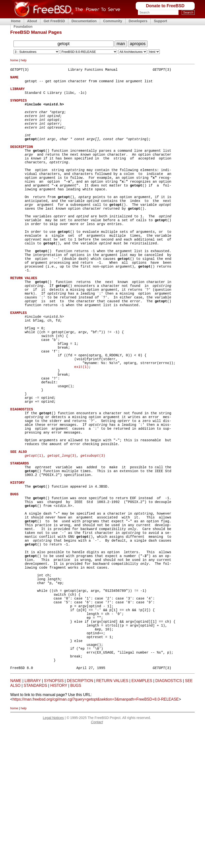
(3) (61, 528)
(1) (34, 528)
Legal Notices (53, 831)
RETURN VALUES (112, 794)
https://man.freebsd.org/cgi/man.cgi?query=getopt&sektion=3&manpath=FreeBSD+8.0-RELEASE (96, 812)
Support (160, 21)
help (24, 60)
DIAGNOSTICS (168, 794)
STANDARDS (35, 798)
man (120, 43)
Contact (97, 835)
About (32, 21)
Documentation (84, 21)
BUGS (75, 798)
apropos (138, 43)
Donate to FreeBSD (165, 5)
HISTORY (58, 798)
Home (16, 21)
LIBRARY (33, 794)
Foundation (23, 26)
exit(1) (81, 423)
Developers (138, 21)
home (14, 60)
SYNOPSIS (54, 794)
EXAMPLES (141, 794)
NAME (15, 794)
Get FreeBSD (54, 21)
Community (112, 21)
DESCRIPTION (80, 794)
